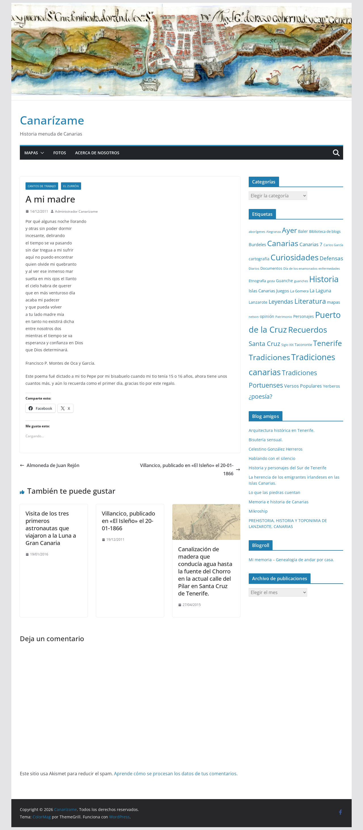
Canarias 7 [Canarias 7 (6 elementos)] (310, 244)
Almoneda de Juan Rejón (49, 465)
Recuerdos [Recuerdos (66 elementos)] (307, 329)
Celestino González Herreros (276, 449)
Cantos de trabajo (42, 186)
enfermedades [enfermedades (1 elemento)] (329, 269)
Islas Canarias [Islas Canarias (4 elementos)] (262, 290)
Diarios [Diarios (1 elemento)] (254, 269)
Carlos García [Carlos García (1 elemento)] (333, 245)
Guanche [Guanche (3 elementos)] (284, 280)
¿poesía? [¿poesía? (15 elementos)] (260, 396)
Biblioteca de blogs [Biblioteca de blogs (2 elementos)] (325, 231)
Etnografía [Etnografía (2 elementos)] (257, 280)
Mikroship (258, 511)
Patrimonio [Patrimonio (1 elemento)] (283, 317)
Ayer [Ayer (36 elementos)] (289, 230)
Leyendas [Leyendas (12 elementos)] (281, 301)
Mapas (31, 152)
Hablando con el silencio (272, 458)
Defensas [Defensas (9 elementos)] (331, 258)
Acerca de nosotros (97, 152)
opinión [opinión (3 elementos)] (267, 316)
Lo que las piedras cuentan (274, 492)
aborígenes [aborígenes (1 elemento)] (257, 232)
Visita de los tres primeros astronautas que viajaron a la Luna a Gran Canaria (51, 528)
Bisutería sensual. (266, 439)
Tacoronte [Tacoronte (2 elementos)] (303, 344)
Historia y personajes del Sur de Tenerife (287, 467)
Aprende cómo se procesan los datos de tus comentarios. (176, 773)
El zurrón (71, 186)
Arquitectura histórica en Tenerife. (282, 430)
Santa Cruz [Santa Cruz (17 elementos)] (264, 343)
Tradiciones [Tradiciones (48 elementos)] (269, 357)
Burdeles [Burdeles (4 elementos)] (257, 244)
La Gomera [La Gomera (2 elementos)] (299, 290)
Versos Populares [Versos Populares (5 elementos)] (303, 386)
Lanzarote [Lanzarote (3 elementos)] (258, 302)
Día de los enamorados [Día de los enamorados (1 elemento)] (300, 269)
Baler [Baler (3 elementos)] (303, 231)
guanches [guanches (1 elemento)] (301, 281)
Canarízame (52, 120)
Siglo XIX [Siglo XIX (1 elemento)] (287, 345)
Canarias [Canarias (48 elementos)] (282, 243)
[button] (41, 153)
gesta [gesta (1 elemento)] (271, 281)
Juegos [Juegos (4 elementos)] (282, 290)
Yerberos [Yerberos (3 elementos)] (331, 386)
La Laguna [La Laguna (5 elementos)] (320, 291)
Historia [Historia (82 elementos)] (324, 279)
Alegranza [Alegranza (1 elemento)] (273, 232)
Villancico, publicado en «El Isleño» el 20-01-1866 (190, 469)
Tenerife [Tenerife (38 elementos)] (327, 343)
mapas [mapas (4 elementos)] (333, 302)
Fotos (59, 152)
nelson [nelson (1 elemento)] (254, 317)
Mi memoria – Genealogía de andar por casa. (291, 559)
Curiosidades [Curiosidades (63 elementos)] (294, 257)
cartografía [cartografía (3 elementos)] (259, 258)
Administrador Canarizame (76, 211)
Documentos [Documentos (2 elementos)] (271, 268)
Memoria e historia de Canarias (279, 501)
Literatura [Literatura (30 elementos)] (310, 301)
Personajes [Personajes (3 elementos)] (303, 316)
